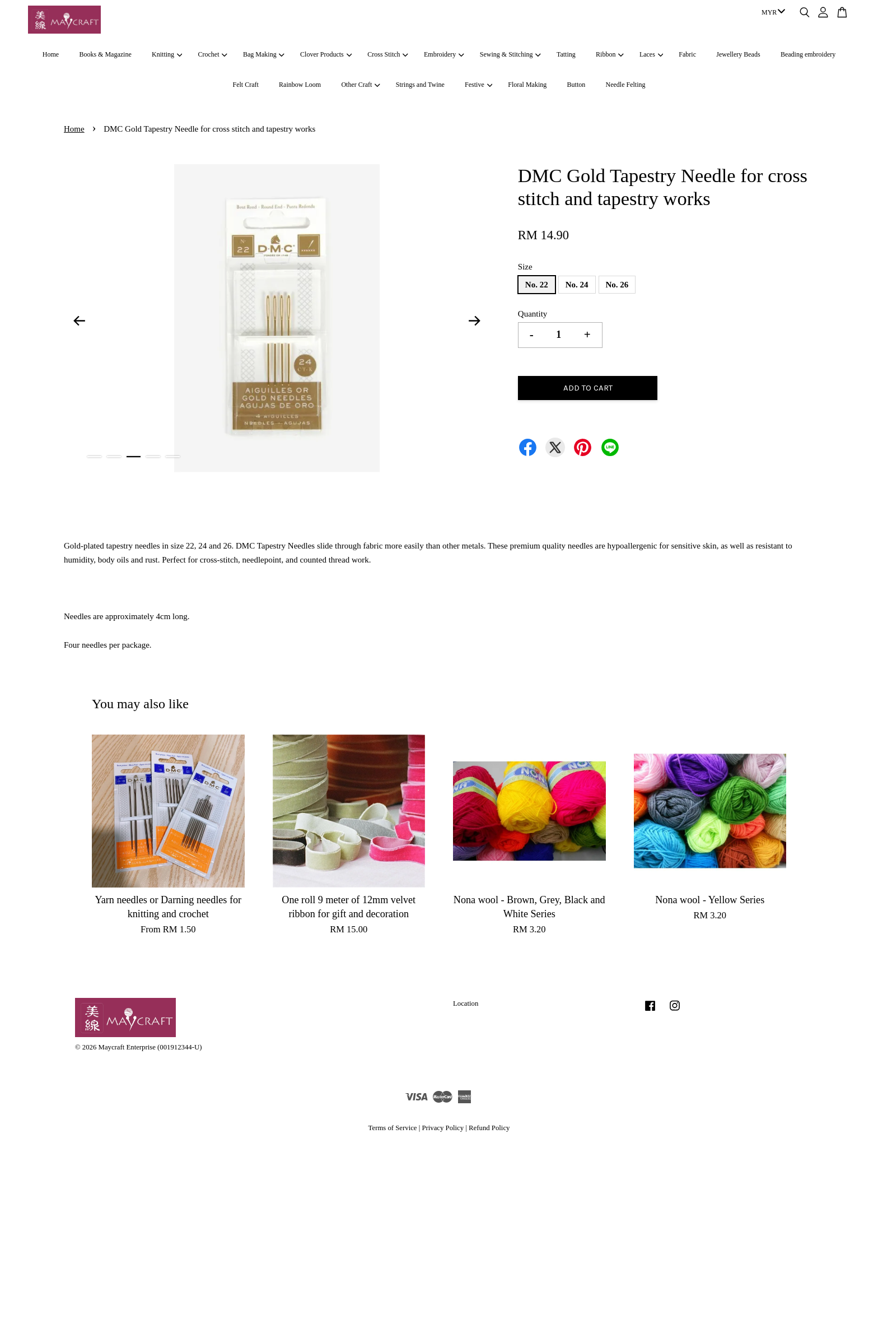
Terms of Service (392, 1128)
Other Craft (360, 85)
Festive (478, 85)
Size (525, 266)
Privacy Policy (443, 1128)
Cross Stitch (387, 54)
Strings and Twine (420, 85)
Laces (651, 54)
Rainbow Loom (300, 85)
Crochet (212, 54)
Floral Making (527, 85)
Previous (79, 320)
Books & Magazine (105, 54)
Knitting (167, 54)
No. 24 (577, 284)
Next (475, 320)
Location (465, 1003)
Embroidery (444, 54)
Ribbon (610, 54)
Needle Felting (626, 85)
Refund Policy (489, 1128)
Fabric (687, 54)
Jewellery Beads (738, 54)
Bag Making (263, 54)
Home (51, 54)
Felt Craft (245, 85)
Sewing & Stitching (510, 54)
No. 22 (536, 284)
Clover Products (326, 54)
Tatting (566, 54)
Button (576, 85)
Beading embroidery (808, 54)
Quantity (533, 313)
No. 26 (617, 284)
